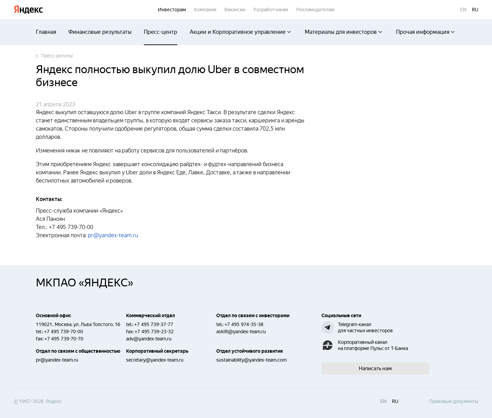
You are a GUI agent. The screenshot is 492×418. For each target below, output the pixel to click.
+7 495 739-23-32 (154, 331)
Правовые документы (453, 401)
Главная (46, 32)
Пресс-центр (160, 32)
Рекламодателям (315, 9)
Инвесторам (172, 9)
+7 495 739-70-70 (63, 338)
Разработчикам (271, 9)
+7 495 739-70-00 (63, 331)
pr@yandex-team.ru (113, 235)
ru (475, 9)
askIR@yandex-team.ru (241, 331)
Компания (205, 9)
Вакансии (234, 9)
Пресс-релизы (54, 55)
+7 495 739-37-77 (153, 324)
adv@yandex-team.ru (149, 338)
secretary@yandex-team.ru (154, 360)
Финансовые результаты (100, 32)
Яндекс (28, 10)
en (463, 9)
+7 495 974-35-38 (243, 324)
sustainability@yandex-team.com (251, 360)
